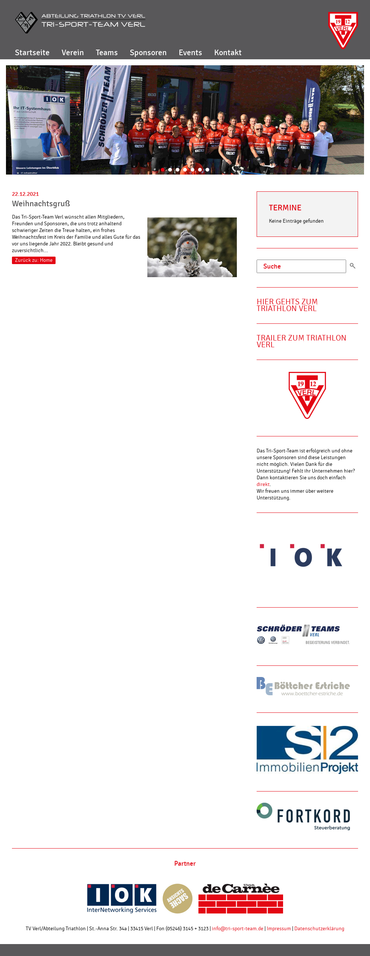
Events (190, 52)
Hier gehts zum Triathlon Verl (287, 305)
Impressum (279, 929)
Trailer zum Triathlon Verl (302, 341)
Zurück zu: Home (34, 260)
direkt (263, 485)
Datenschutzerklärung (319, 929)
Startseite (32, 52)
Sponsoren (148, 52)
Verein (73, 52)
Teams (107, 52)
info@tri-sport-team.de (237, 929)
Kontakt (228, 52)
